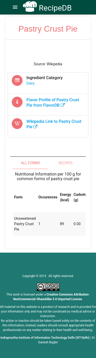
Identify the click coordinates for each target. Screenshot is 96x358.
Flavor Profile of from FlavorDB (52, 102)
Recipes (66, 163)
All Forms (30, 163)
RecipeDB (47, 7)
